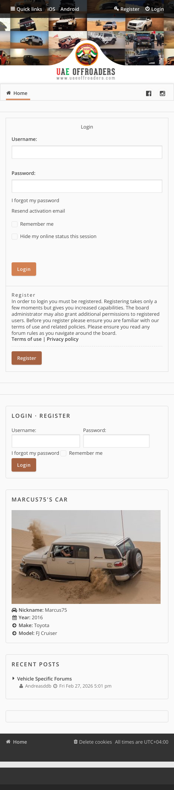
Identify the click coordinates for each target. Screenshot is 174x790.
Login (22, 416)
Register (26, 358)
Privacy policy (63, 339)
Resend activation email (38, 210)
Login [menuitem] (157, 9)
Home (20, 741)
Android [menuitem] (69, 9)
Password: (23, 173)
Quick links (29, 9)
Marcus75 (39, 610)
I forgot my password (35, 200)
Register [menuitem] (129, 9)
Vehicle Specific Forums (44, 678)
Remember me (33, 224)
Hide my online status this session (54, 236)
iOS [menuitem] (51, 9)
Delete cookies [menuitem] (95, 741)
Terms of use (27, 339)
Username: (24, 139)
